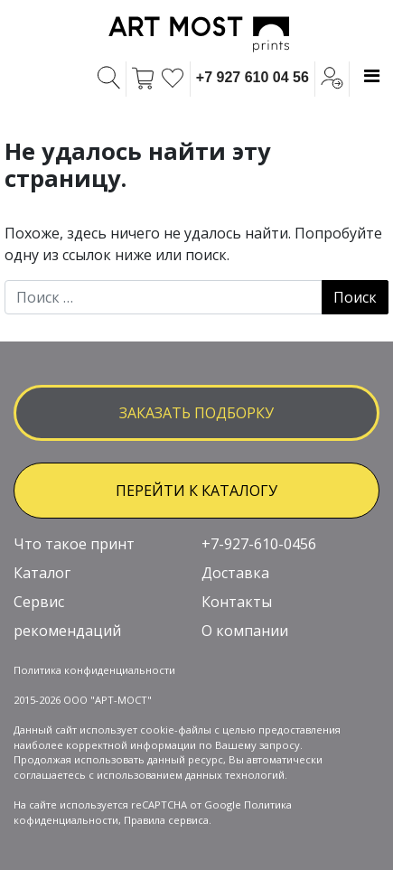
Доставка (235, 573)
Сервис (39, 602)
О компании (244, 631)
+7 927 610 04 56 (252, 77)
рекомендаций (67, 631)
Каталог (42, 573)
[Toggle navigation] (372, 75)
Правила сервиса (166, 820)
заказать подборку (196, 413)
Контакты (236, 602)
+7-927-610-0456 (258, 544)
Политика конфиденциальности (94, 670)
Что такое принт (74, 544)
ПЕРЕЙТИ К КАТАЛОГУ (196, 490)
